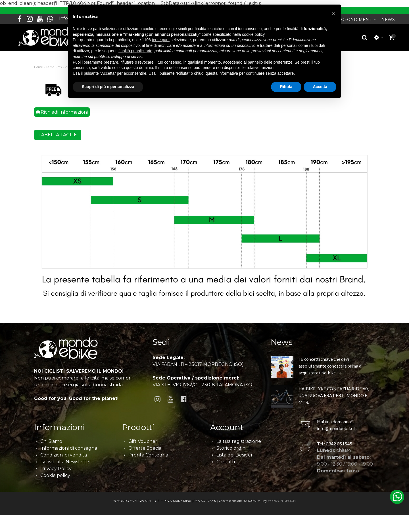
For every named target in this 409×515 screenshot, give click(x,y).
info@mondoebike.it (337, 425)
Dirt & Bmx (54, 64)
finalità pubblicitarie (135, 51)
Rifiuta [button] (286, 86)
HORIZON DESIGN (282, 497)
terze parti (161, 39)
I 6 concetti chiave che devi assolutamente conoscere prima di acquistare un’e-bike (330, 362)
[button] (333, 13)
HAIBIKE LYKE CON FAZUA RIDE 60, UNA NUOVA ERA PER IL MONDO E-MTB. (334, 392)
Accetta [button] (320, 86)
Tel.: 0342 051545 (334, 440)
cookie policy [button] (253, 34)
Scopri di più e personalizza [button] (108, 86)
